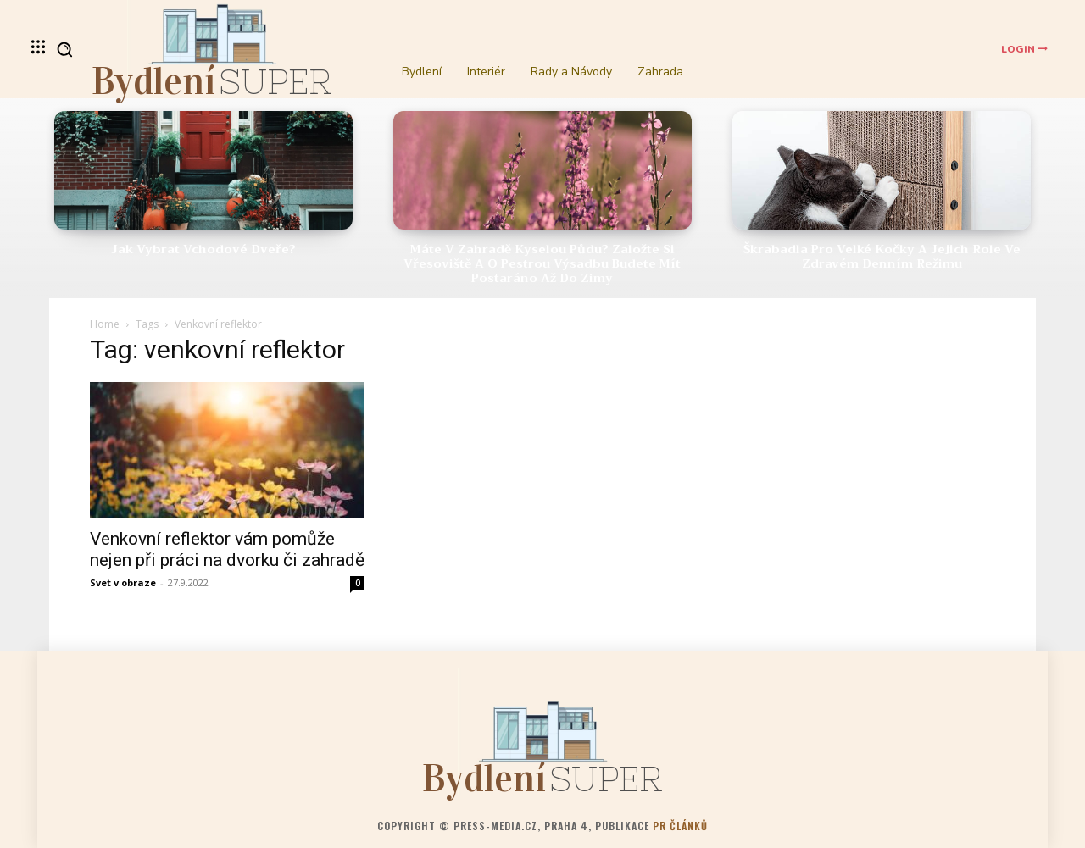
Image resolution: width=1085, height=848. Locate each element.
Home (105, 324)
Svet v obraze (123, 582)
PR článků (680, 825)
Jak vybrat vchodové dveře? (203, 249)
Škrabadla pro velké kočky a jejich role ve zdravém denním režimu (882, 256)
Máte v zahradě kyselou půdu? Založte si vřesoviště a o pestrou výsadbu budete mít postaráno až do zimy (542, 263)
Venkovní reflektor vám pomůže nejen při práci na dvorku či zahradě (227, 549)
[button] (64, 49)
